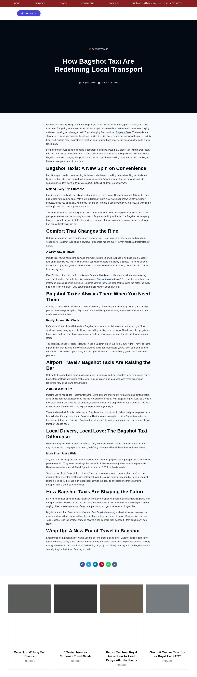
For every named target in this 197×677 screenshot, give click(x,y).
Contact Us (87, 3)
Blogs (63, 3)
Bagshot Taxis (100, 49)
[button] (82, 564)
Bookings (114, 3)
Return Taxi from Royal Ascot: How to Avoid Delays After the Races (121, 656)
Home (17, 3)
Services (40, 3)
